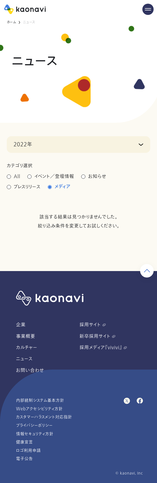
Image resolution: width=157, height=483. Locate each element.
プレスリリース (27, 187)
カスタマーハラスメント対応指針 (44, 417)
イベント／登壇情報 (54, 176)
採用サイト (92, 324)
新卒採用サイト (97, 336)
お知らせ (97, 176)
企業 (21, 324)
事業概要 (25, 336)
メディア (63, 187)
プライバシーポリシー (34, 425)
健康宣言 (24, 442)
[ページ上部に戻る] (147, 470)
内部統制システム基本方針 (40, 400)
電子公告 (24, 459)
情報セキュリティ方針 (35, 434)
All (17, 176)
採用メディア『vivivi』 (103, 347)
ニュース (24, 358)
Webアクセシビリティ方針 (39, 409)
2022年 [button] (23, 144)
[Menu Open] (148, 9)
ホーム (11, 22)
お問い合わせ (30, 370)
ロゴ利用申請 (28, 450)
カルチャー (26, 347)
